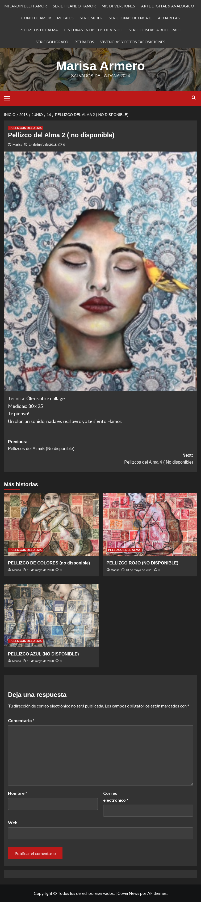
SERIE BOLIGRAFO (52, 42)
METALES (65, 18)
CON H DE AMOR (36, 18)
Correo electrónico (115, 796)
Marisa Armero (100, 66)
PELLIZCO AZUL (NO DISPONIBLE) (43, 654)
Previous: (100, 445)
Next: (100, 459)
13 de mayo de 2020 (40, 570)
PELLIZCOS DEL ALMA (38, 30)
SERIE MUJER (91, 18)
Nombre (17, 793)
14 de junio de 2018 (43, 144)
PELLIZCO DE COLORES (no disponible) (49, 563)
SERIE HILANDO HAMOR (74, 6)
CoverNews (128, 893)
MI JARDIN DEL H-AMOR (26, 6)
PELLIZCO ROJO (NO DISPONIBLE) (142, 563)
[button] (9, 98)
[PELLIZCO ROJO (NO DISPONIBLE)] (150, 524)
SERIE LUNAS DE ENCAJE (130, 18)
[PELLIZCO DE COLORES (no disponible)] (51, 524)
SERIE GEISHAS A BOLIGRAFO (155, 30)
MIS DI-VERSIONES (118, 6)
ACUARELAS (169, 18)
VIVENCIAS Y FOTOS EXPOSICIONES (132, 42)
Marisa (17, 144)
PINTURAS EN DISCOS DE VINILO (93, 30)
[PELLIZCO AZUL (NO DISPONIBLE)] (51, 615)
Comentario (21, 720)
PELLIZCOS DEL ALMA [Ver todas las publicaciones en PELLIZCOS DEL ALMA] (26, 128)
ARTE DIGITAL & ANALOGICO (167, 6)
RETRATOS (84, 42)
